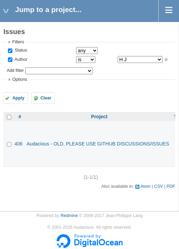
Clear (45, 98)
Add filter (15, 70)
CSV (158, 186)
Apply (18, 98)
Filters (18, 42)
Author (20, 59)
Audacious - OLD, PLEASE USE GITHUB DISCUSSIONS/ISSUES (98, 144)
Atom (145, 186)
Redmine (69, 215)
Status (20, 50)
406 (18, 144)
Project (99, 116)
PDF (171, 186)
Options (19, 79)
